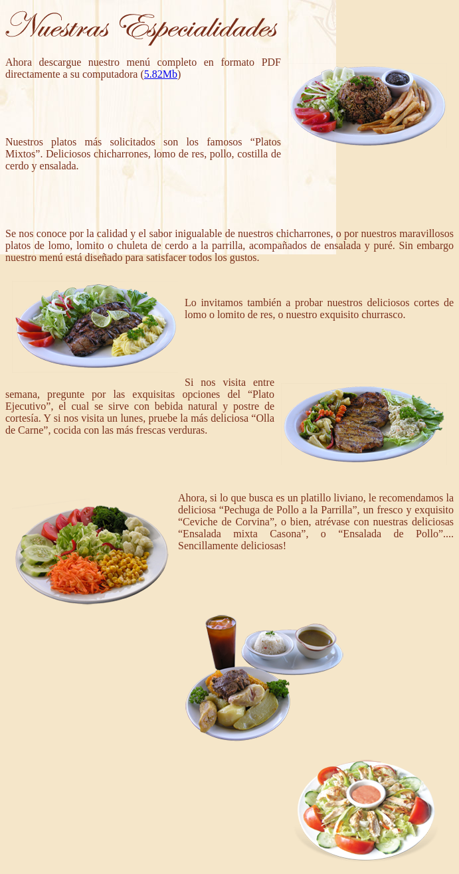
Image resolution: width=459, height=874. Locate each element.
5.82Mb (160, 74)
